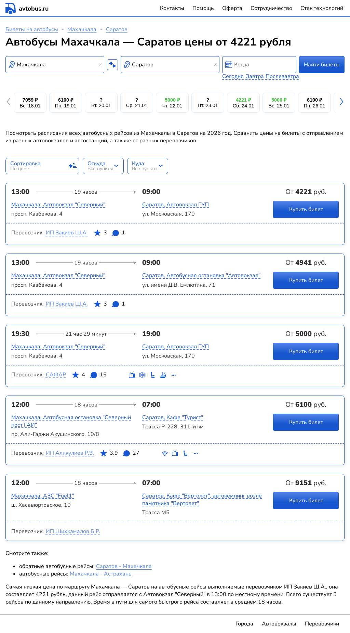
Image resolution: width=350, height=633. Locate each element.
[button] (9, 102)
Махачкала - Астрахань (101, 574)
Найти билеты (322, 64)
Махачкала (81, 29)
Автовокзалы (279, 624)
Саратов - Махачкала (124, 566)
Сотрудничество (271, 8)
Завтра (255, 76)
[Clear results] (100, 64)
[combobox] (54, 64)
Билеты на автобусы (31, 29)
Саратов (116, 29)
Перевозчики (322, 624)
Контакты (172, 8)
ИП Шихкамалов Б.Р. (73, 531)
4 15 (89, 376)
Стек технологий (321, 8)
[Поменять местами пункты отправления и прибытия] (112, 64)
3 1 (109, 234)
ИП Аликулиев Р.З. (70, 453)
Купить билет (306, 209)
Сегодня (233, 76)
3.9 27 (119, 454)
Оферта (232, 8)
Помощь (203, 8)
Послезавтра (282, 76)
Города (244, 624)
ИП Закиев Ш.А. (67, 232)
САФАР (56, 374)
